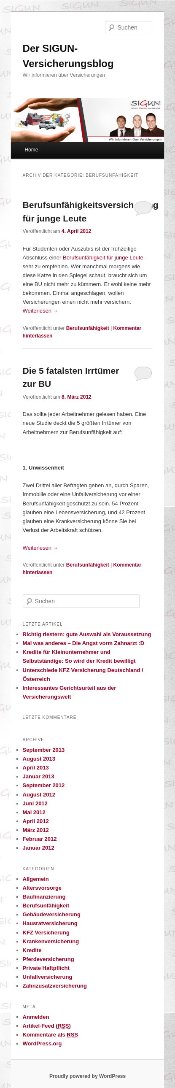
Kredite (32, 950)
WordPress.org (42, 1043)
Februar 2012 (40, 839)
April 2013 (36, 767)
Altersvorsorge (42, 888)
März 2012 (36, 830)
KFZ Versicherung (46, 932)
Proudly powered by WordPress (87, 1076)
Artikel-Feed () (47, 1026)
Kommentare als (50, 1034)
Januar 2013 (38, 776)
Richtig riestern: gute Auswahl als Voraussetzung (87, 634)
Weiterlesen (41, 311)
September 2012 (44, 785)
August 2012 (39, 794)
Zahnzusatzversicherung (55, 986)
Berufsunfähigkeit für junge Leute (103, 257)
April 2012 (36, 821)
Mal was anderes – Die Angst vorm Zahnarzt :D (83, 643)
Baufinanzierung (44, 897)
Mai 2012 (34, 812)
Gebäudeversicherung (52, 914)
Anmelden (36, 1017)
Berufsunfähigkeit (87, 328)
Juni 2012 (35, 803)
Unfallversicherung (48, 977)
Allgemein (36, 879)
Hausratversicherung (50, 923)
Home (31, 150)
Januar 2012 (38, 848)
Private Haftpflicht (46, 968)
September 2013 (44, 750)
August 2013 (39, 759)
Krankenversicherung (51, 941)
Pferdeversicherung (48, 959)
